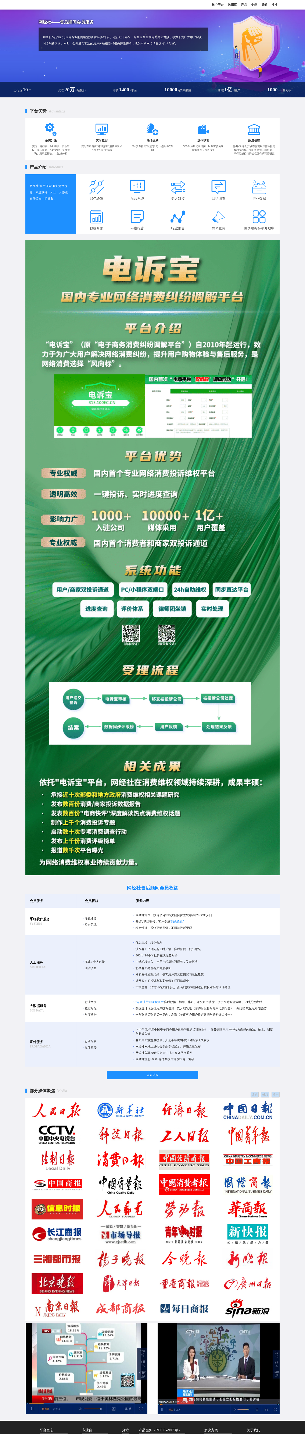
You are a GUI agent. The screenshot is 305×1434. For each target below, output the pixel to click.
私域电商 (227, 1323)
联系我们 (252, 1318)
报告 (275, 1093)
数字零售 (209, 1318)
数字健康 (227, 1338)
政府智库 (163, 1322)
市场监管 (227, 1318)
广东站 (126, 1343)
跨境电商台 (88, 1318)
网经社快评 (145, 1358)
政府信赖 (254, 140)
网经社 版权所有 (152, 1387)
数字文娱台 (88, 1363)
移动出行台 (88, 1333)
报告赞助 (163, 1327)
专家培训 (163, 1348)
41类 (206, 1426)
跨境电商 (209, 1328)
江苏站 (126, 1358)
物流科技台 (104, 1338)
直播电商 (209, 1323)
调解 (252, 1093)
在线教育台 (88, 1323)
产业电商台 (104, 1318)
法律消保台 (104, 1343)
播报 (274, 4)
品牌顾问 (144, 1342)
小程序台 (103, 1363)
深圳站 (126, 1363)
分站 (125, 1310)
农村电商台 (104, 1328)
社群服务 (144, 1348)
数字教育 (227, 1343)
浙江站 (126, 1338)
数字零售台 (104, 1348)
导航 (264, 4)
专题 (254, 4)
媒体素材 (252, 1348)
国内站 (126, 1323)
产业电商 (209, 1333)
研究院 (162, 1342)
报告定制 (163, 1332)
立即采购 (152, 1075)
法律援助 (152, 140)
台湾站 (126, 1368)
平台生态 (46, 1310)
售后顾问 (182, 1337)
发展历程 (252, 1323)
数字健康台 (104, 1333)
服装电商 (209, 1338)
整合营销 (144, 1332)
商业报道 (144, 1322)
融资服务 (182, 1332)
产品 (244, 4)
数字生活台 (104, 1353)
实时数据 (102, 140)
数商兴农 (227, 1333)
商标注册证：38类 (193, 1426)
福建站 (126, 1353)
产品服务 (252, 1343)
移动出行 (209, 1343)
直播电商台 (88, 1338)
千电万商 (182, 1358)
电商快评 (209, 1353)
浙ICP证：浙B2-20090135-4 (111, 1426)
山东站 (126, 1348)
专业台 (87, 1310)
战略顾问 (163, 1337)
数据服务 (182, 1327)
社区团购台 (88, 1328)
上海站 (126, 1333)
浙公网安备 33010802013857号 (163, 1426)
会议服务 (182, 1348)
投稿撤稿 (252, 1328)
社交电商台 (104, 1323)
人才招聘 (252, 1338)
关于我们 (253, 1310)
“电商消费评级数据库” (150, 1002)
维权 (264, 1093)
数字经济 (227, 1348)
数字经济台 (88, 1353)
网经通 (181, 1322)
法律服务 (182, 1342)
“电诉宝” (57, 37)
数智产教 (227, 1328)
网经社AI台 (88, 1368)
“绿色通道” (177, 921)
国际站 (126, 1318)
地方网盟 (182, 1353)
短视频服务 (145, 1353)
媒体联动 (203, 140)
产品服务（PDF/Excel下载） (160, 1310)
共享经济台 (88, 1348)
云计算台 (87, 1358)
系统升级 (51, 140)
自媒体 (142, 1327)
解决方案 (211, 1310)
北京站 (126, 1328)
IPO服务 (143, 1337)
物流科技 (209, 1348)
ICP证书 (134, 1426)
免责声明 (252, 1333)
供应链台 (103, 1358)
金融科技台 (88, 1343)
